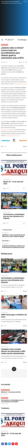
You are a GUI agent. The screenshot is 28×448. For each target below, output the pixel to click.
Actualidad (4, 44)
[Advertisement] (14, 21)
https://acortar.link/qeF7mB (12, 135)
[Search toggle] (26, 40)
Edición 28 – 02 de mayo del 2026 (10, 394)
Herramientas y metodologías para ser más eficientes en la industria (13, 218)
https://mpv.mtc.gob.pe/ (20, 84)
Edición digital (7, 176)
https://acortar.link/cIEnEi (7, 129)
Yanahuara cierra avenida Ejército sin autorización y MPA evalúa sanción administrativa (13, 353)
